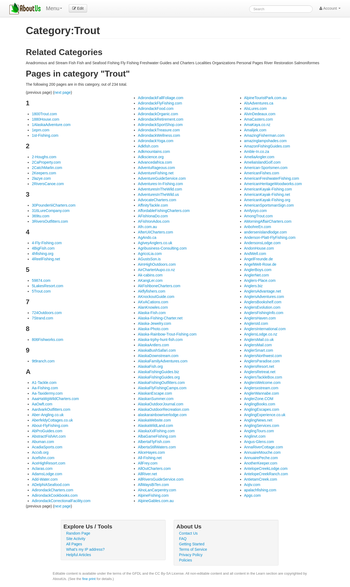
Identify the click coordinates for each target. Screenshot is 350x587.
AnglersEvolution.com (262, 307)
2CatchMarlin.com (47, 167)
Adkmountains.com (154, 151)
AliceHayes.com (151, 452)
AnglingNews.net (258, 420)
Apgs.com (252, 495)
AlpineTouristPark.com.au (265, 98)
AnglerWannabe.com (261, 393)
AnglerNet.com (256, 275)
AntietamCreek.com (260, 479)
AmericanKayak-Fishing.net (267, 194)
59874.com (41, 280)
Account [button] (330, 8)
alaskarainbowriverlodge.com (162, 415)
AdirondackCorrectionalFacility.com (61, 501)
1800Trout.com (44, 114)
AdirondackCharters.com (52, 490)
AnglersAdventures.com (264, 296)
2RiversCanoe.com (48, 184)
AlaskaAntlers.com (153, 345)
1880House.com (45, 119)
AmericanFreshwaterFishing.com (271, 178)
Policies (185, 560)
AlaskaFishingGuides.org (159, 377)
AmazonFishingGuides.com (267, 146)
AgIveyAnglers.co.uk (155, 243)
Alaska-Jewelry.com (154, 323)
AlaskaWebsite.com (154, 420)
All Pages (74, 544)
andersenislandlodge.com (265, 232)
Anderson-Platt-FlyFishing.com (269, 237)
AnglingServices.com (261, 425)
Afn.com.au (147, 227)
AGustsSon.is (149, 259)
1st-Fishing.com (45, 135)
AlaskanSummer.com (155, 399)
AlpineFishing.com (153, 495)
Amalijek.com (255, 130)
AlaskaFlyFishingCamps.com (162, 388)
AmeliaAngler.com (259, 157)
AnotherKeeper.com (260, 463)
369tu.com (40, 216)
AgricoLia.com (150, 253)
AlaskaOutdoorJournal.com (160, 404)
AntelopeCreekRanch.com (266, 474)
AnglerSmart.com (258, 350)
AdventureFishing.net (155, 173)
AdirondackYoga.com (155, 141)
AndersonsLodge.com (262, 243)
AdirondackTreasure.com (159, 130)
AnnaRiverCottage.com (263, 447)
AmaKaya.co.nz (257, 125)
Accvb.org (40, 452)
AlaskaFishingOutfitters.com (161, 382)
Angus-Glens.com (259, 442)
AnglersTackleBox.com (263, 377)
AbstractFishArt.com (49, 436)
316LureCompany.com (51, 210)
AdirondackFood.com (155, 108)
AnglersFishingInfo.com (263, 313)
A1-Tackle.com (44, 382)
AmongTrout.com (258, 216)
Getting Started (191, 544)
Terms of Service (193, 549)
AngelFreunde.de (258, 259)
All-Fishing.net (150, 458)
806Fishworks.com (47, 339)
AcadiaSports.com (47, 447)
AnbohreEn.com (257, 227)
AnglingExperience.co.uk (264, 415)
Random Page (78, 533)
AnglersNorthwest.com (263, 356)
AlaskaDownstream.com (158, 356)
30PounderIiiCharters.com (54, 205)
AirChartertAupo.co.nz (156, 270)
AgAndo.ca (147, 237)
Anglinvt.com (255, 436)
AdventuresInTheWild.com (160, 189)
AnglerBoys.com (258, 270)
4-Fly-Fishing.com (47, 243)
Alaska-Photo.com (153, 329)
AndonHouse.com (259, 248)
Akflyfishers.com (151, 291)
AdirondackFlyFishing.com (160, 103)
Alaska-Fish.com (152, 313)
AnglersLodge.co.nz (260, 334)
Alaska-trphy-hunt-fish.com (160, 339)
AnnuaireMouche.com (262, 452)
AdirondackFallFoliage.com (160, 98)
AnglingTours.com (259, 431)
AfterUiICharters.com (155, 232)
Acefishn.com (43, 458)
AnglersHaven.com (260, 318)
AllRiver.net (147, 474)
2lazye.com (41, 178)
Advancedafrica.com (155, 162)
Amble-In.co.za (256, 151)
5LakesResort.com (47, 286)
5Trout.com (41, 291)
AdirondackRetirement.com (160, 119)
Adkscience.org (151, 157)
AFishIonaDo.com (153, 216)
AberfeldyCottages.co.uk (52, 420)
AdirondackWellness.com (159, 135)
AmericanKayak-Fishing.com (268, 189)
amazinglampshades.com (265, 141)
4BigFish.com (43, 248)
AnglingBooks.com (259, 404)
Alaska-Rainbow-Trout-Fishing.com (167, 334)
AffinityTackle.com (153, 205)
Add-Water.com (45, 479)
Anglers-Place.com (260, 280)
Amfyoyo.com (255, 210)
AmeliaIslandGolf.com (262, 162)
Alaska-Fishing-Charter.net (160, 318)
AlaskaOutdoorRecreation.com (163, 409)
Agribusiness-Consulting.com (162, 248)
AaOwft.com (42, 404)
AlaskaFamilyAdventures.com (162, 361)
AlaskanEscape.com (155, 393)
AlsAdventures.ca (258, 103)
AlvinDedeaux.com (260, 114)
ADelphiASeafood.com (51, 484)
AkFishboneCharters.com (159, 286)
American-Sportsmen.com (266, 167)
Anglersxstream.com (261, 388)
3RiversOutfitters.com (50, 221)
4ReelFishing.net (46, 259)
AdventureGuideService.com (162, 178)
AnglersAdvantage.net (262, 291)
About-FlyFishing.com (50, 425)
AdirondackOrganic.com (158, 114)
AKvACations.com (153, 302)
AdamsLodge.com (47, 474)
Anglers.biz (253, 286)
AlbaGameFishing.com (157, 436)
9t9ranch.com (43, 361)
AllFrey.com (148, 463)
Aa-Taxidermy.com (47, 393)
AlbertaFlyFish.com (154, 442)
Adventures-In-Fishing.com (160, 184)
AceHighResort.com (48, 463)
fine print (89, 579)
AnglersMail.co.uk (259, 339)
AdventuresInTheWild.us (158, 194)
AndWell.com (255, 253)
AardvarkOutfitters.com (51, 409)
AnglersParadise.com (262, 361)
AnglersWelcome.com (262, 382)
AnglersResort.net (259, 366)
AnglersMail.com (258, 345)
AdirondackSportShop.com (160, 125)
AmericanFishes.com (261, 173)
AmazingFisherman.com (264, 135)
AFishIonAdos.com (154, 221)
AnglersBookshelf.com (262, 302)
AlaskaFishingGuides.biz (158, 372)
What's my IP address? (85, 549)
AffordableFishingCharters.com (164, 210)
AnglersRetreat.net (260, 372)
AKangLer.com (150, 280)
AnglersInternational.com (265, 329)
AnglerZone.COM (258, 399)
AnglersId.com (256, 323)
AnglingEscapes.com (261, 409)
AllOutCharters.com (154, 468)
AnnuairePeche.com (261, 458)
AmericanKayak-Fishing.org (267, 200)
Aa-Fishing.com (45, 388)
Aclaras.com (42, 468)
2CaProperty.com (46, 162)
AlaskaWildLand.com (155, 425)
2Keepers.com (44, 173)
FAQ (183, 538)
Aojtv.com (252, 484)
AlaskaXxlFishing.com (156, 431)
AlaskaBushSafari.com (157, 350)
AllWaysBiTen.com (153, 484)
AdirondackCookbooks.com (54, 495)
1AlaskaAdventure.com (51, 125)
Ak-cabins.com (150, 275)
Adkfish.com (148, 146)
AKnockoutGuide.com (156, 296)
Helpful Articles (78, 555)
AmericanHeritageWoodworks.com (273, 184)
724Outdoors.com (47, 313)
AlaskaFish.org (150, 366)
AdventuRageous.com (156, 167)
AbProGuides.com (47, 431)
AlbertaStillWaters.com (157, 447)
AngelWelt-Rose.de (260, 264)
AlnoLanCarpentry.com (157, 490)
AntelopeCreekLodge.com (266, 468)
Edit (78, 8)
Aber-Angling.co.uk (47, 415)
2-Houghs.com (44, 157)
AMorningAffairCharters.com (267, 221)
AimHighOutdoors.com (157, 264)
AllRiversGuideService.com (161, 479)
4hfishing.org (42, 253)
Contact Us (188, 533)
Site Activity (75, 538)
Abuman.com (43, 442)
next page (62, 92)
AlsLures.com (255, 108)
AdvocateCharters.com (157, 200)
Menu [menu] (54, 8)
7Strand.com (42, 318)
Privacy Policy (190, 555)
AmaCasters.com (258, 119)
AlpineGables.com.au (156, 501)
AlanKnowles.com (153, 307)
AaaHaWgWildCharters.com (55, 399)
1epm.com (40, 130)
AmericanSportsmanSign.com (269, 205)
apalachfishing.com (260, 490)
